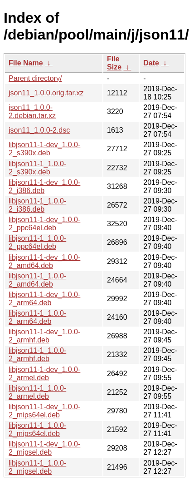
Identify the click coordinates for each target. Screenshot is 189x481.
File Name (26, 63)
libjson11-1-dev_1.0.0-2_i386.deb (44, 186)
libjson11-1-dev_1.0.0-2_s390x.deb (44, 149)
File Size (114, 63)
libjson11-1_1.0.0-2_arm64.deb (37, 317)
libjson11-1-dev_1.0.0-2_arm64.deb (44, 299)
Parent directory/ (35, 78)
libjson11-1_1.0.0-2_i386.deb (37, 205)
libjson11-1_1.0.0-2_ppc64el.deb (37, 242)
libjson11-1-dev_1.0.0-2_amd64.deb (44, 261)
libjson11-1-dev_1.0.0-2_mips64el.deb (44, 411)
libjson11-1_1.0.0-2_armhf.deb (37, 354)
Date (151, 63)
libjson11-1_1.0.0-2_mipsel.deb (37, 467)
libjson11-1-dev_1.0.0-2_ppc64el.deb (44, 224)
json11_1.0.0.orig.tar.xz (46, 93)
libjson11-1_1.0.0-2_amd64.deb (37, 280)
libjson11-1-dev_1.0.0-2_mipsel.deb (44, 448)
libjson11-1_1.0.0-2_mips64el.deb (37, 429)
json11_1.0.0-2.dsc (39, 130)
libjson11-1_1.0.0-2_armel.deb (37, 392)
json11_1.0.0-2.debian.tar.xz (32, 111)
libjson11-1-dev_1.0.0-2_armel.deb (44, 374)
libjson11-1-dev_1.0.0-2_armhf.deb (44, 336)
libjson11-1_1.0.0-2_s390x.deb (37, 168)
